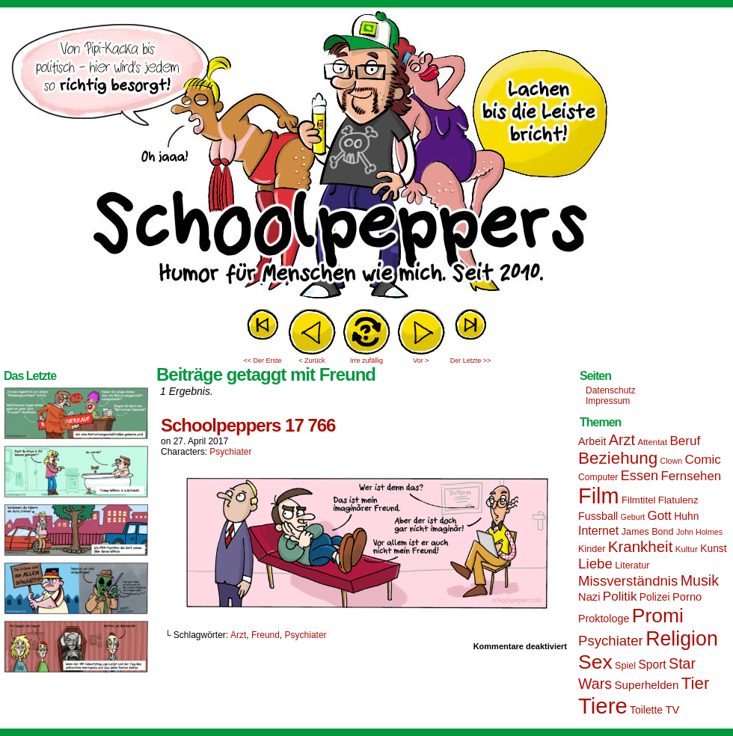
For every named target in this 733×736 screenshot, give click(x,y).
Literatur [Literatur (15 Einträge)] (632, 565)
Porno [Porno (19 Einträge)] (687, 597)
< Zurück (311, 360)
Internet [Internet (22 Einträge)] (598, 530)
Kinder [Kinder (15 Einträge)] (591, 549)
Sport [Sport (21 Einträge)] (652, 664)
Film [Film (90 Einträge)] (598, 496)
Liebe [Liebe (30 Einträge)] (595, 563)
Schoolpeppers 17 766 (248, 425)
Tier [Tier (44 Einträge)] (695, 683)
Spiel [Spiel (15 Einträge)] (625, 665)
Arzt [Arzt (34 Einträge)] (622, 440)
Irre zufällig (366, 360)
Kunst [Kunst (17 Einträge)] (713, 548)
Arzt (238, 635)
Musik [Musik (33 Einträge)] (700, 580)
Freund (265, 635)
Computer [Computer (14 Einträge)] (598, 477)
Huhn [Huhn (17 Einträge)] (686, 516)
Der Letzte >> (470, 360)
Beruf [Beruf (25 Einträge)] (684, 441)
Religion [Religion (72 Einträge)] (681, 639)
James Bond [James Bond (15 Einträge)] (648, 532)
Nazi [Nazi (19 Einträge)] (589, 597)
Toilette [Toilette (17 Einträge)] (646, 710)
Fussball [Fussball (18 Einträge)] (598, 516)
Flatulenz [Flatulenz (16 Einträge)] (678, 500)
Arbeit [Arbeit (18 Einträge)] (592, 441)
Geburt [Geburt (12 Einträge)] (633, 516)
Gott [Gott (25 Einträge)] (660, 516)
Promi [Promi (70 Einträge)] (658, 615)
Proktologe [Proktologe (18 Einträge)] (603, 619)
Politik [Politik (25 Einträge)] (620, 596)
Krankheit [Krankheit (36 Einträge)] (640, 546)
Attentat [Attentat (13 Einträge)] (652, 442)
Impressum (608, 401)
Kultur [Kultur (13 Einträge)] (686, 549)
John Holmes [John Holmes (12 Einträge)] (699, 531)
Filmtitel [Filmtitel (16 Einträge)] (639, 500)
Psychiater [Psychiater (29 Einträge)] (610, 640)
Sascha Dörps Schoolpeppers (366, 157)
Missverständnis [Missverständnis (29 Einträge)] (628, 581)
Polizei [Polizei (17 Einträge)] (655, 597)
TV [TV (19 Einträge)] (672, 710)
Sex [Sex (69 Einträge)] (595, 662)
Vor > (421, 360)
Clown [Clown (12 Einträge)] (671, 460)
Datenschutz (611, 390)
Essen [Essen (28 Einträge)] (639, 475)
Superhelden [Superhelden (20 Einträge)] (646, 684)
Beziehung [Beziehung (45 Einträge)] (617, 458)
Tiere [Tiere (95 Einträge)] (603, 705)
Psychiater (230, 452)
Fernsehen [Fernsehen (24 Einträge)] (691, 476)
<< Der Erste (262, 360)
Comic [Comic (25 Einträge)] (702, 460)
